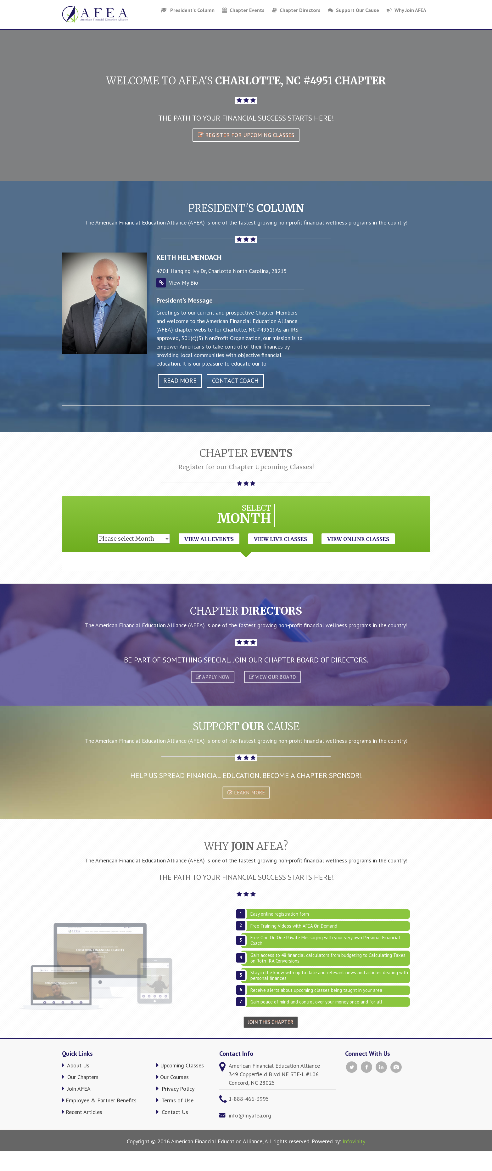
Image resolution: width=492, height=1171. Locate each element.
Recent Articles (82, 1112)
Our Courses (172, 1077)
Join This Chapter (271, 1022)
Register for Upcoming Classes (246, 135)
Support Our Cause (353, 10)
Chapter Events (243, 10)
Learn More (246, 792)
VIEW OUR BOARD (272, 677)
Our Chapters (80, 1077)
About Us (75, 1065)
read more (180, 381)
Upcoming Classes (180, 1065)
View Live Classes (280, 539)
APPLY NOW (212, 677)
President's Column (188, 10)
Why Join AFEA (406, 10)
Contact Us (172, 1112)
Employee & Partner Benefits (99, 1100)
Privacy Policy (175, 1088)
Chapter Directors (296, 10)
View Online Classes (358, 539)
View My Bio (183, 282)
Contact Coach (235, 381)
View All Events (209, 539)
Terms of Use (174, 1100)
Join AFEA (76, 1088)
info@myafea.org (250, 1115)
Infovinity (354, 1141)
